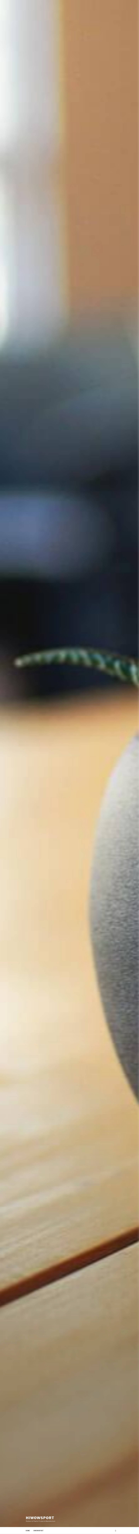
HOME (28, 1530)
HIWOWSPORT (40, 1518)
